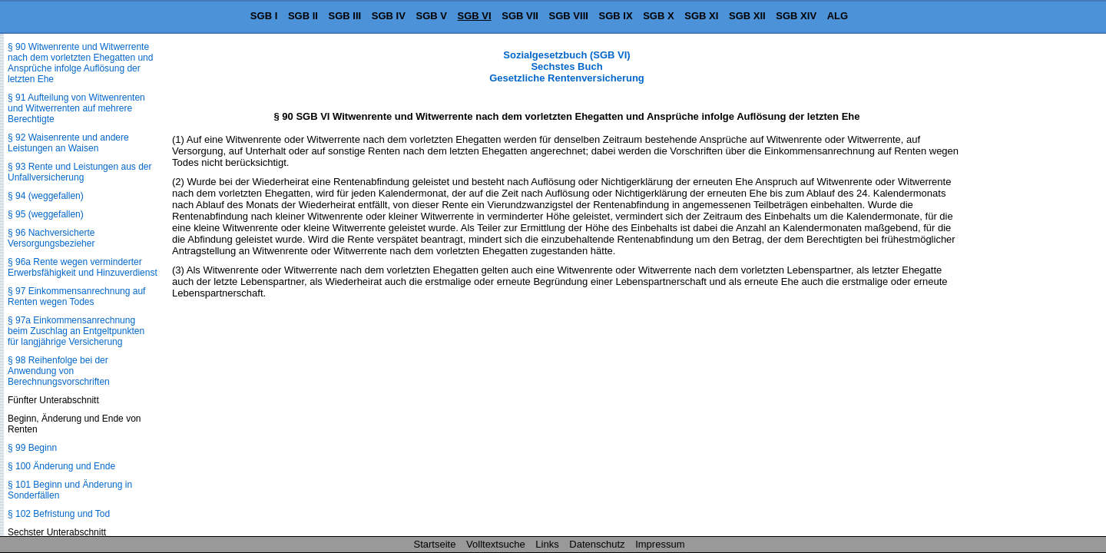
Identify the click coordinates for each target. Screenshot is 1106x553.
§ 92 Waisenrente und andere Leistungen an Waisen (68, 143)
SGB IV (389, 16)
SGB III (345, 16)
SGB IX (616, 16)
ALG (837, 16)
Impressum (659, 544)
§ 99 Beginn (32, 447)
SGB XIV (796, 16)
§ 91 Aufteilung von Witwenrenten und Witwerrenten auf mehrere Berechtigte (76, 108)
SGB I (263, 16)
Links (546, 544)
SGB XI (701, 16)
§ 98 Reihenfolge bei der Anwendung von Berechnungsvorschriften (59, 371)
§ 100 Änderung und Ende (61, 466)
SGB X (658, 16)
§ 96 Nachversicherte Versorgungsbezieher (51, 238)
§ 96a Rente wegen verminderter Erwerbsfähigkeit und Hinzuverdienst (82, 267)
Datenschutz (596, 544)
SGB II (303, 16)
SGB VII (520, 16)
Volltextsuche (495, 544)
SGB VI (475, 16)
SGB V (431, 16)
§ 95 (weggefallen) (46, 214)
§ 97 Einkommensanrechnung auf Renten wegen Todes (76, 296)
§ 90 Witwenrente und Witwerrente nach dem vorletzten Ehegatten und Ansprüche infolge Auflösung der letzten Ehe (80, 62)
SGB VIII (568, 16)
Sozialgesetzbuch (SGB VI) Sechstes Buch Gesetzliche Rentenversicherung (566, 66)
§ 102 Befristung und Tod (59, 513)
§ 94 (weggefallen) (46, 195)
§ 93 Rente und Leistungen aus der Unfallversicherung (79, 172)
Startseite (435, 544)
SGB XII (747, 16)
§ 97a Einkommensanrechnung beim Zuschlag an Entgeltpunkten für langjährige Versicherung (76, 331)
